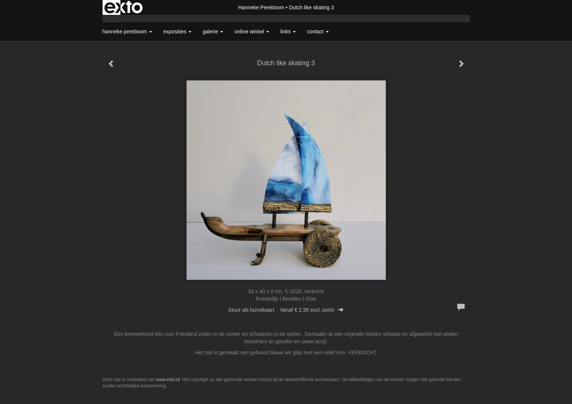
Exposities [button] (177, 31)
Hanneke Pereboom (261, 7)
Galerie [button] (213, 31)
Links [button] (288, 31)
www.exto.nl (168, 379)
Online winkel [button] (251, 31)
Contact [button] (318, 31)
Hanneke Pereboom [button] (128, 31)
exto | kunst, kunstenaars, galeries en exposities (123, 7)
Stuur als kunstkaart (286, 310)
